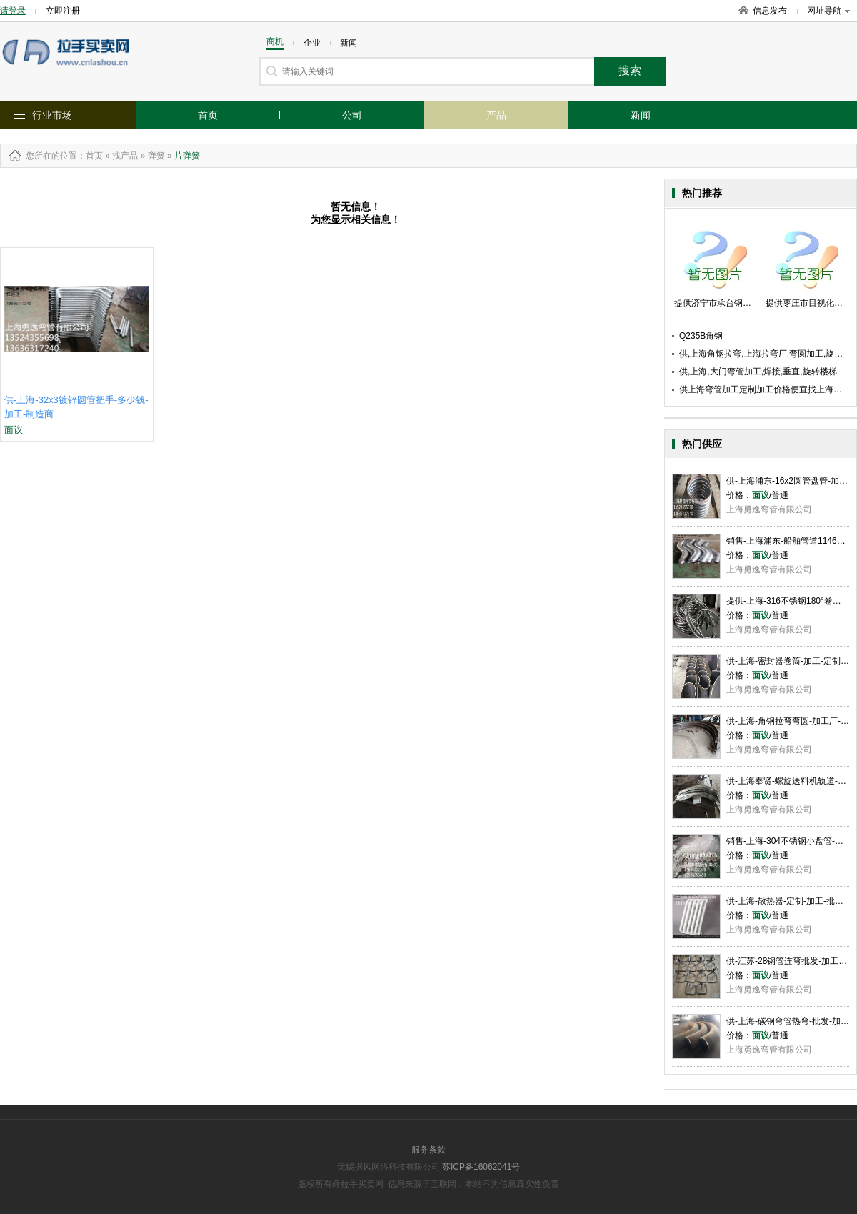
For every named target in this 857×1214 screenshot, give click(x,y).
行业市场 (52, 115)
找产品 (125, 156)
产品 (496, 115)
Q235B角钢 (701, 336)
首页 (208, 115)
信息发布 (770, 11)
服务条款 (428, 1150)
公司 (352, 115)
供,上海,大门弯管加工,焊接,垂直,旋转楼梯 (758, 372)
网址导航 (828, 11)
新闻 (641, 115)
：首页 (90, 156)
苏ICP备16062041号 (481, 1167)
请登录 (13, 11)
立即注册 (63, 11)
